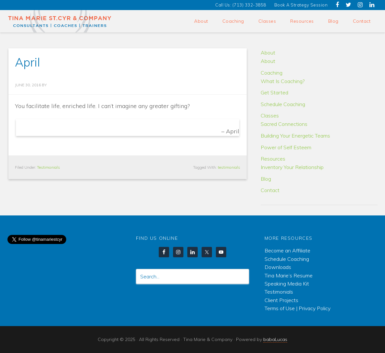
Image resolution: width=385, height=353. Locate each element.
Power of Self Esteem (286, 147)
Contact (270, 190)
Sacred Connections (284, 124)
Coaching (271, 72)
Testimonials (48, 167)
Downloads (278, 267)
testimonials (229, 167)
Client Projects (281, 300)
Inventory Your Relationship (292, 167)
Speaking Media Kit (287, 283)
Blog (266, 179)
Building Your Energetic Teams (295, 135)
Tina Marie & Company (60, 21)
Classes (270, 115)
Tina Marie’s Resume (289, 275)
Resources (273, 158)
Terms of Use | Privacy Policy (297, 308)
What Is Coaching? (282, 81)
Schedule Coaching (283, 104)
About (268, 52)
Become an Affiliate (287, 250)
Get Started (274, 92)
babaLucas (275, 339)
